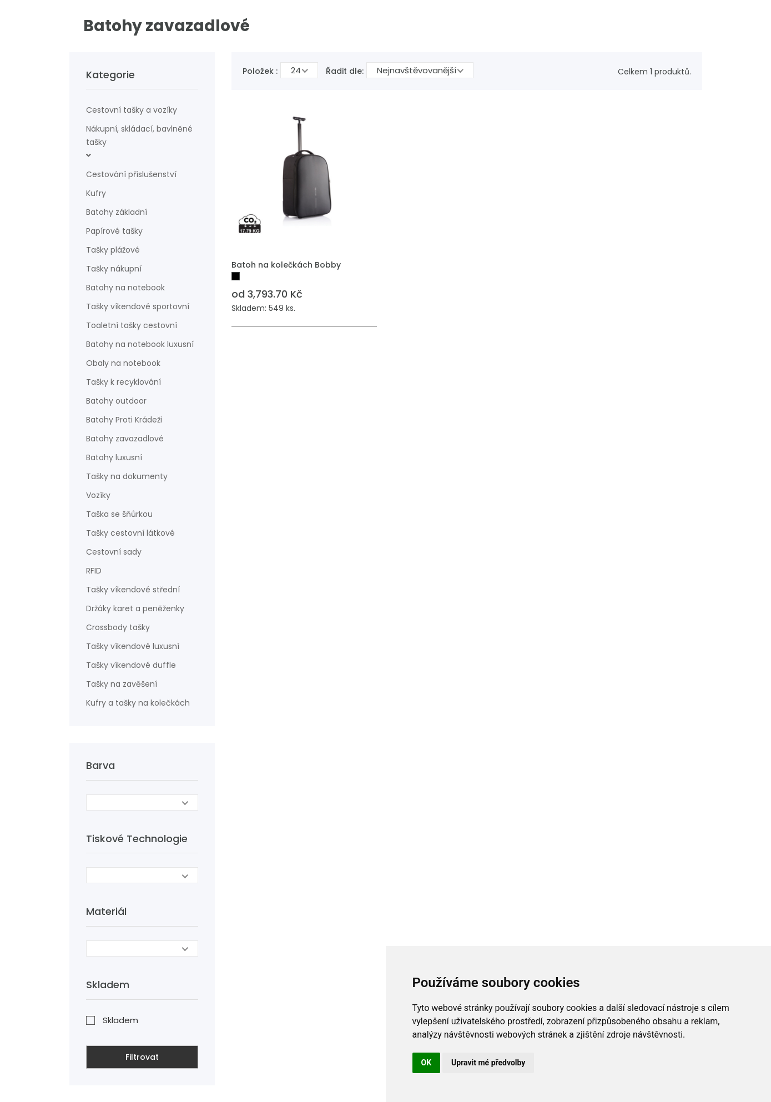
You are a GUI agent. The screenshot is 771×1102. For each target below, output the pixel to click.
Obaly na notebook (123, 363)
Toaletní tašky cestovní (131, 325)
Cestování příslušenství (131, 174)
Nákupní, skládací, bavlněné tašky (139, 135)
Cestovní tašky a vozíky (131, 109)
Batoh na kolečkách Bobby (286, 264)
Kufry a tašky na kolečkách (138, 702)
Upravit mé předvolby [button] (488, 1062)
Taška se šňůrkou (119, 514)
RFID (94, 570)
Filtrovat (142, 1057)
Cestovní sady (114, 551)
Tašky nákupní (114, 268)
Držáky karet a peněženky (135, 608)
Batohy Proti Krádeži (124, 419)
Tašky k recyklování (123, 382)
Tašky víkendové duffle (131, 665)
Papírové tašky (114, 230)
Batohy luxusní (114, 457)
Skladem (120, 1020)
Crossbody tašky (118, 627)
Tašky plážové (113, 249)
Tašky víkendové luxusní (132, 646)
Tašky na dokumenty (127, 476)
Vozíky (98, 495)
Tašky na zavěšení (121, 684)
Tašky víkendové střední (133, 589)
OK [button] (426, 1062)
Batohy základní (116, 212)
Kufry (96, 193)
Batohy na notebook (125, 287)
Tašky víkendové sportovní (137, 306)
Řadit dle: (345, 71)
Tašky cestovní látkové (130, 533)
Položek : (260, 71)
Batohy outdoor (116, 400)
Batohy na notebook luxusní (140, 344)
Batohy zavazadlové (125, 438)
